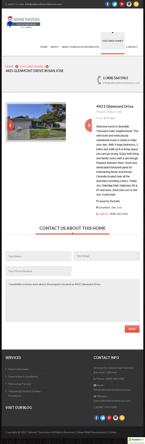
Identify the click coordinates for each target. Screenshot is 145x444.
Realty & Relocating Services (80, 47)
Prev (11, 125)
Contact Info (106, 358)
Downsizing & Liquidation (23, 376)
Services (13, 358)
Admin (112, 432)
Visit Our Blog (18, 407)
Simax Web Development (92, 432)
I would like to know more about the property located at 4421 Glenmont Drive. (72, 300)
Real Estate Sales (18, 369)
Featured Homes (112, 40)
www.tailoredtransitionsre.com (112, 400)
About (54, 47)
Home (43, 47)
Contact (132, 47)
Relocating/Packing (19, 383)
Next (88, 125)
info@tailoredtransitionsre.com (43, 4)
